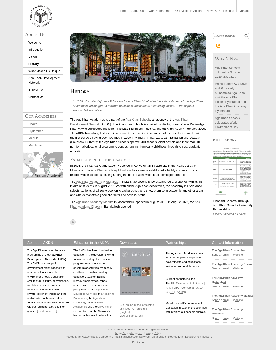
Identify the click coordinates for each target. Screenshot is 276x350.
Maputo (33, 138)
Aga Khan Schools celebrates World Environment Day (227, 122)
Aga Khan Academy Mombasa (111, 170)
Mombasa (35, 145)
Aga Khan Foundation (124, 329)
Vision (32, 56)
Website (238, 254)
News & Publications (220, 10)
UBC (176, 287)
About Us (137, 10)
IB (172, 283)
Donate (244, 10)
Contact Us (35, 97)
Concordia (187, 287)
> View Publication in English (229, 214)
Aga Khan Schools (138, 119)
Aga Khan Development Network (192, 336)
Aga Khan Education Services (132, 336)
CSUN (170, 291)
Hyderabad (35, 131)
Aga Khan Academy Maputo (95, 202)
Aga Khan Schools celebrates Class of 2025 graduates (228, 72)
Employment (36, 89)
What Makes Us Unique (44, 71)
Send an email (220, 254)
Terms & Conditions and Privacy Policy (138, 333)
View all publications (131, 315)
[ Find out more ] (47, 311)
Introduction (36, 49)
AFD (168, 287)
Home (122, 10)
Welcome (34, 42)
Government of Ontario (189, 283)
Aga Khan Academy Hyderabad (96, 181)
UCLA (199, 287)
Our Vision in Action (188, 10)
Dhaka (32, 124)
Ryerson (181, 291)
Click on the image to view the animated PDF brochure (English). (137, 308)
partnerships (187, 257)
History (33, 64)
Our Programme (159, 10)
